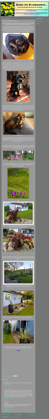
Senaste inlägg (5, 414)
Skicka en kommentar (7, 410)
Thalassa (6, 388)
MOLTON (11, 377)
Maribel (5, 401)
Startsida (19, 414)
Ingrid (5, 381)
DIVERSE (7, 377)
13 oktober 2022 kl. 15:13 (8, 385)
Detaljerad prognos (40, 21)
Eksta (37, 20)
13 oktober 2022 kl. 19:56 (8, 398)
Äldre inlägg (31, 414)
